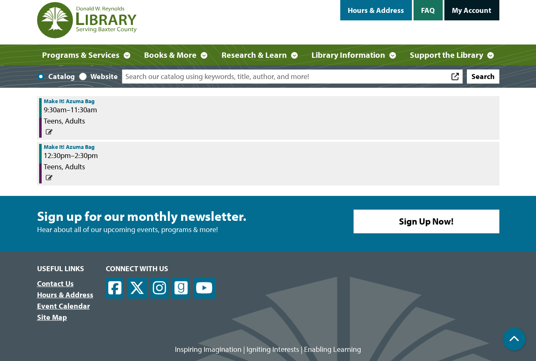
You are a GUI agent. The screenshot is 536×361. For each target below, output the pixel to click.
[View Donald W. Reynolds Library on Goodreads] (181, 288)
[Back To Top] (514, 339)
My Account (471, 10)
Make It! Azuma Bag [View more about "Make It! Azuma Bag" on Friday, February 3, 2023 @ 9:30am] (69, 101)
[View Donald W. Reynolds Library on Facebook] (115, 288)
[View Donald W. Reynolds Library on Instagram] (159, 288)
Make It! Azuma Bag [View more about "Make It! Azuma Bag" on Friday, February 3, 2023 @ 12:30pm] (69, 147)
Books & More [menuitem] (170, 54)
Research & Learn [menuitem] (254, 54)
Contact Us (55, 283)
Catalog (61, 76)
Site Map (52, 317)
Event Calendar (63, 306)
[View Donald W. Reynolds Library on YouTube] (204, 288)
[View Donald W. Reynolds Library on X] (137, 288)
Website (104, 76)
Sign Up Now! (426, 221)
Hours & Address (376, 10)
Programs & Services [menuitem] (81, 54)
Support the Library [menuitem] (446, 54)
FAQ (428, 10)
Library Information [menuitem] (348, 54)
